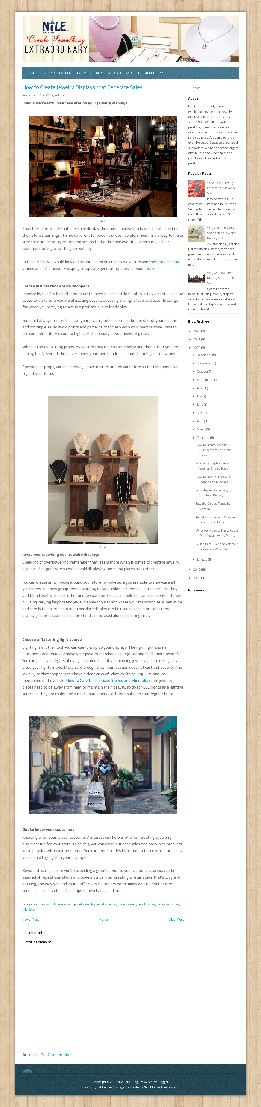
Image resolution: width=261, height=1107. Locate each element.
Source (103, 221)
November (204, 363)
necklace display (165, 262)
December (204, 354)
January (202, 559)
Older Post (176, 919)
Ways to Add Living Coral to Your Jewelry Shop (221, 187)
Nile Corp (28, 909)
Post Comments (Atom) (56, 1054)
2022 (197, 330)
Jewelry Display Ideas (56, 72)
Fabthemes (105, 1087)
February (203, 437)
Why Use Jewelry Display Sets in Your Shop (220, 277)
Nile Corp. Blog (128, 1081)
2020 (197, 347)
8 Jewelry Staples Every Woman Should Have (212, 466)
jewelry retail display (141, 904)
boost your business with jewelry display (66, 904)
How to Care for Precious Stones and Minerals (106, 680)
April (200, 420)
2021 (197, 339)
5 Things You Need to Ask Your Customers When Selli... (217, 546)
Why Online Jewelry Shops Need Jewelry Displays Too (221, 232)
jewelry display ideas (111, 904)
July (199, 396)
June (200, 404)
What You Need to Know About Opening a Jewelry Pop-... (217, 533)
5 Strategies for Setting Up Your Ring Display (214, 493)
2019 (197, 569)
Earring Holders (90, 72)
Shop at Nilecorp (149, 72)
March (201, 429)
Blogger (163, 1081)
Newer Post (30, 919)
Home (31, 72)
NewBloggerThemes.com (161, 1087)
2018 (197, 577)
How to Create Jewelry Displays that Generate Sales (82, 87)
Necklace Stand (120, 72)
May (200, 412)
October (203, 371)
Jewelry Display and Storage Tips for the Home (215, 520)
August (202, 387)
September (205, 379)
